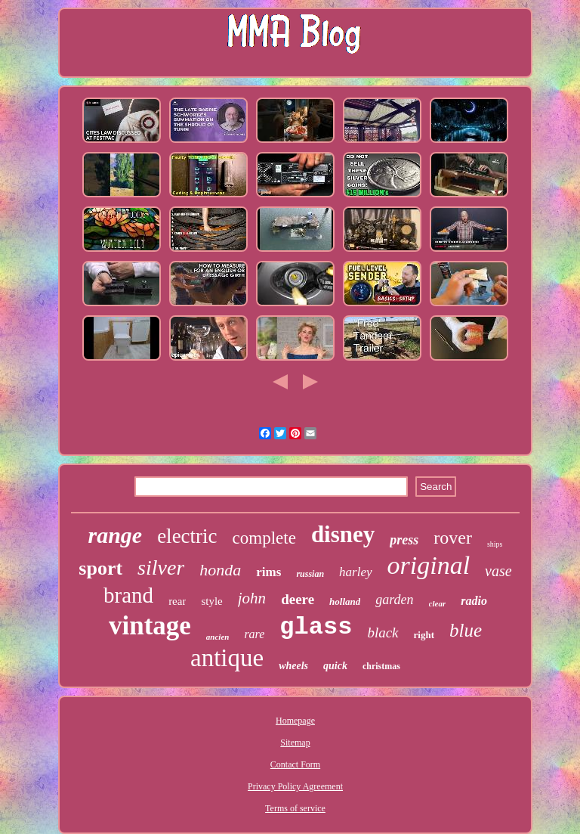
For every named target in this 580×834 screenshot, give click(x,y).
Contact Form (295, 764)
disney (343, 534)
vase (498, 571)
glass (315, 627)
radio (474, 600)
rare (254, 634)
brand (128, 595)
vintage (150, 625)
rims (268, 572)
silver (160, 567)
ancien (218, 636)
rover (452, 537)
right (424, 634)
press (404, 539)
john (252, 598)
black (382, 632)
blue (465, 630)
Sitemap (295, 742)
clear (437, 603)
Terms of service (295, 808)
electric (187, 536)
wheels (293, 665)
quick (335, 665)
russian (310, 574)
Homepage (295, 720)
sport (100, 568)
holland (344, 601)
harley (355, 572)
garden (394, 599)
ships (495, 544)
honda (220, 569)
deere (297, 599)
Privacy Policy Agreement (295, 786)
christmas (381, 666)
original (428, 565)
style (211, 601)
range (115, 534)
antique (227, 657)
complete (264, 538)
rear (177, 601)
